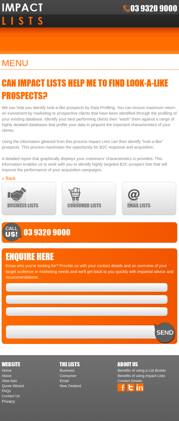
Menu (15, 63)
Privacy (8, 401)
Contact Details (129, 381)
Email (64, 381)
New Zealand (70, 386)
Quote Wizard (13, 386)
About (6, 376)
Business (67, 370)
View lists (9, 381)
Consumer (68, 376)
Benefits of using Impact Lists (141, 376)
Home (7, 370)
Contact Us (11, 396)
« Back (8, 178)
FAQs (6, 391)
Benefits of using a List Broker (141, 370)
